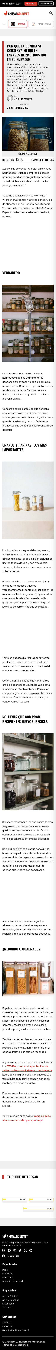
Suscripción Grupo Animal (15, 1330)
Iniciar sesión (46, 3)
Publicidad (7, 1326)
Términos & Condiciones (15, 1344)
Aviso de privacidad (12, 1281)
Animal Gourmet (10, 1299)
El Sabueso (8, 1303)
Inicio (5, 1269)
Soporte (6, 1322)
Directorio (7, 1277)
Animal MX (7, 1307)
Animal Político (9, 1296)
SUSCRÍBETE (31, 3)
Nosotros (7, 1273)
